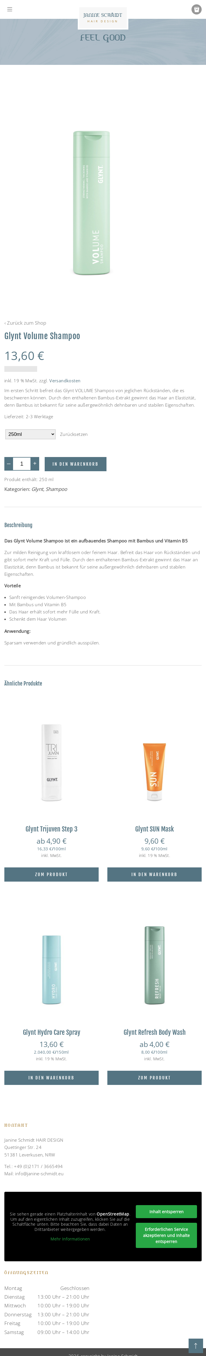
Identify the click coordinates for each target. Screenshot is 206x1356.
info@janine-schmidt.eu (39, 1173)
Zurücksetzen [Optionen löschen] (74, 434)
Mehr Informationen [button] (70, 1239)
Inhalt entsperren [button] (166, 1211)
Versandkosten (64, 380)
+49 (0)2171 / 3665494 (38, 1166)
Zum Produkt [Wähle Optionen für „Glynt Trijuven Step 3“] (51, 874)
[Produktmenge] (21, 464)
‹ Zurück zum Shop (25, 322)
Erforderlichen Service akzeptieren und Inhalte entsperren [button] (166, 1235)
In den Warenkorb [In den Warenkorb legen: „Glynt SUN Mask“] (154, 874)
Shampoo (56, 489)
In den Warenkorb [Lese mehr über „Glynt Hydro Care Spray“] (51, 1078)
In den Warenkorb (76, 464)
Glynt (37, 489)
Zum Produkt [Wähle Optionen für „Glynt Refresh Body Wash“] (154, 1078)
